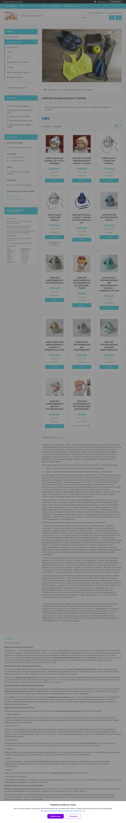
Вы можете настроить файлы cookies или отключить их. (62, 811)
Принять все (56, 816)
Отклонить (73, 816)
